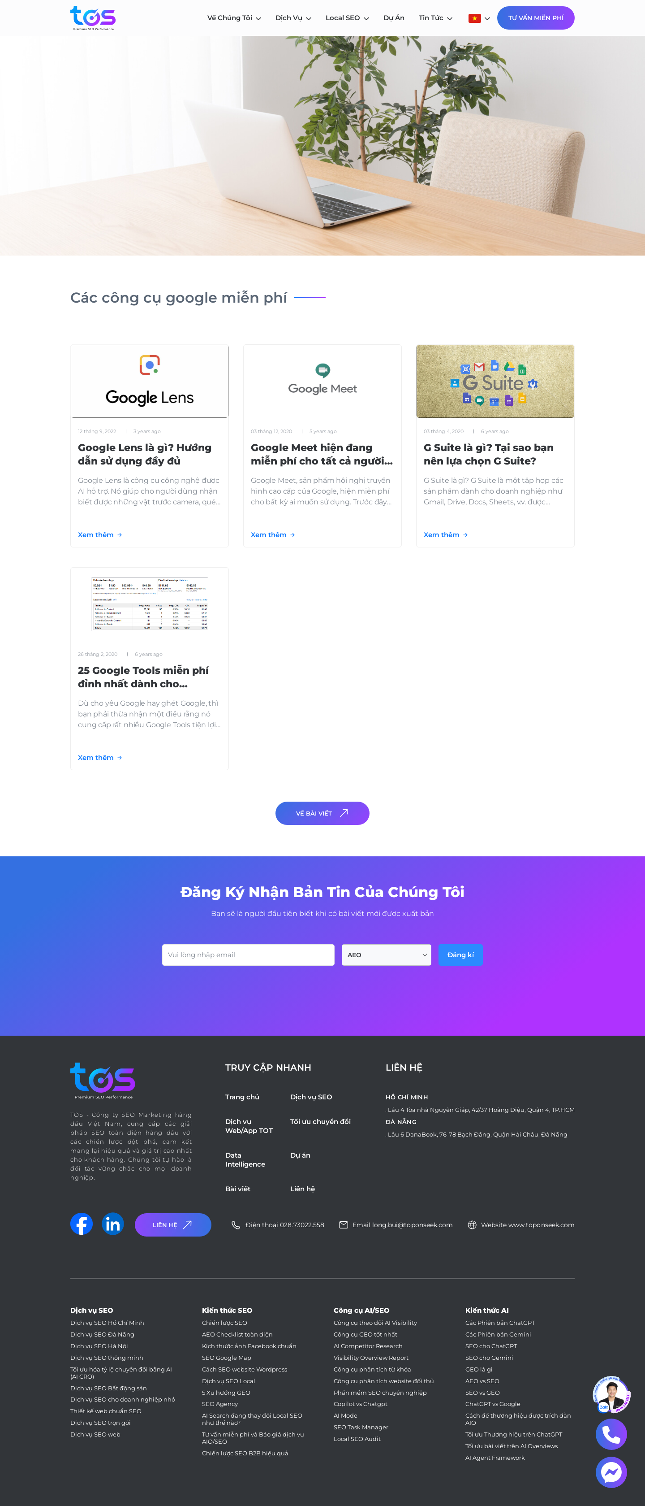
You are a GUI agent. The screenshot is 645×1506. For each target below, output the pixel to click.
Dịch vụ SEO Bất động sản (108, 1388)
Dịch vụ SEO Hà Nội (99, 1346)
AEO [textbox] (354, 955)
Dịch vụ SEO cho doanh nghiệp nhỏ (122, 1399)
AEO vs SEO (482, 1381)
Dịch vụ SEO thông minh (106, 1357)
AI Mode (345, 1415)
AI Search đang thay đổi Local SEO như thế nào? (252, 1419)
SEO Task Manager (361, 1427)
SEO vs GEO (482, 1392)
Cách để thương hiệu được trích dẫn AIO (518, 1419)
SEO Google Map (226, 1357)
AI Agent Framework (495, 1457)
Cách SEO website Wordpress (244, 1369)
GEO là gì (479, 1369)
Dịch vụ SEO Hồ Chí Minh (107, 1322)
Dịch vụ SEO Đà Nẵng (102, 1334)
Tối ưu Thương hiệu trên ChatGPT (513, 1434)
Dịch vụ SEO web (95, 1434)
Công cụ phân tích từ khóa (372, 1369)
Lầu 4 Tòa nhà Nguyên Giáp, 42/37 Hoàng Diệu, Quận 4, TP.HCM (481, 1109)
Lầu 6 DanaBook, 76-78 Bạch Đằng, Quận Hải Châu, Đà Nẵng (478, 1134)
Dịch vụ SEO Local (228, 1381)
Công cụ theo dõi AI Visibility (375, 1322)
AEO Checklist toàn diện (237, 1334)
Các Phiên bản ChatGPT (500, 1322)
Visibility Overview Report (371, 1357)
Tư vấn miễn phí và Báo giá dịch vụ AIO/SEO (253, 1438)
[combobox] (386, 955)
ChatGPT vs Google (492, 1404)
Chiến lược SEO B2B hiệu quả (245, 1453)
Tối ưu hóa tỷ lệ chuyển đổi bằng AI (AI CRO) (121, 1373)
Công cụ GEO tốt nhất (365, 1334)
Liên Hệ (173, 1225)
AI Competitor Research (368, 1346)
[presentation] (230, 990)
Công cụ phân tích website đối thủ (384, 1381)
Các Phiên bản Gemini (498, 1334)
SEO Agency (220, 1404)
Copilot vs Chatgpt (360, 1404)
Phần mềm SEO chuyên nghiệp (380, 1392)
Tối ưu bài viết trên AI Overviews (511, 1446)
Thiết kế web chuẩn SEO (106, 1411)
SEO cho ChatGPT (491, 1346)
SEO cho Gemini (489, 1357)
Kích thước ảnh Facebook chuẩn (249, 1346)
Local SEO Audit (357, 1439)
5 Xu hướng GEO (226, 1392)
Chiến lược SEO (224, 1322)
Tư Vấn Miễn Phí (535, 18)
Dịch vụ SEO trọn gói (100, 1422)
